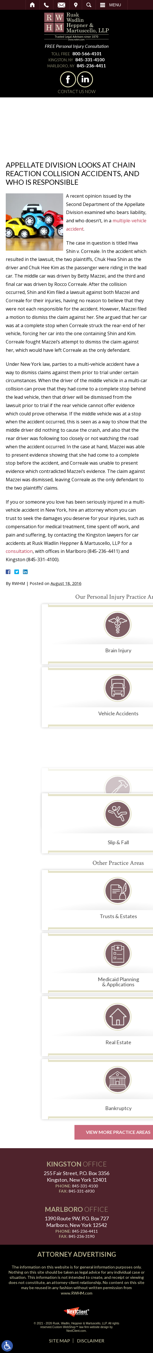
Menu (115, 5)
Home (32, 5)
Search (89, 5)
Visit (76, 5)
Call (46, 5)
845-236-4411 (91, 65)
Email (61, 5)
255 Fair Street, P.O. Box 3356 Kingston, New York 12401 (76, 1176)
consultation (19, 551)
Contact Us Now (77, 91)
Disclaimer (90, 1340)
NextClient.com (76, 1330)
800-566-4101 (87, 53)
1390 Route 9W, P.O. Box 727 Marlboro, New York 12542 (76, 1221)
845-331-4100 (89, 59)
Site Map (59, 1340)
